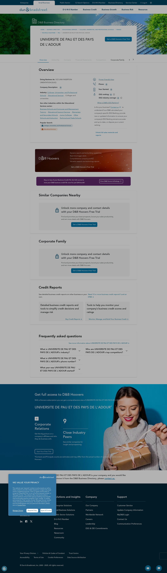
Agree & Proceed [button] (46, 510)
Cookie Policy (21, 505)
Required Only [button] (32, 510)
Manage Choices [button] (18, 510)
